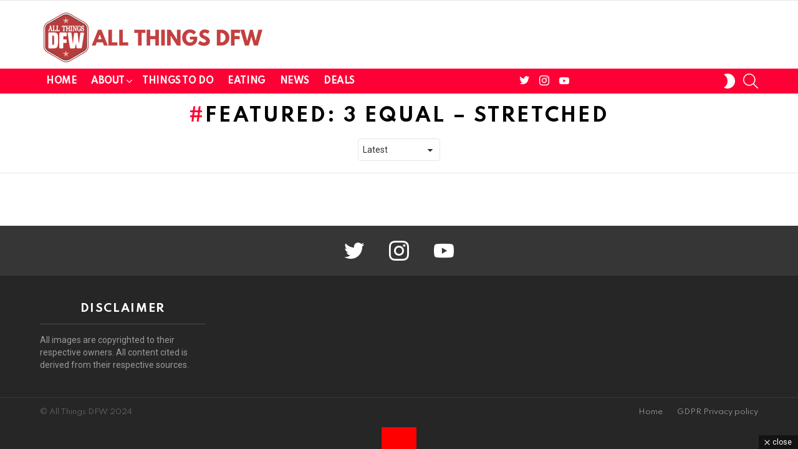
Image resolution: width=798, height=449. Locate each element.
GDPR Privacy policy (717, 412)
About (107, 83)
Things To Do (177, 81)
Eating (246, 81)
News (294, 81)
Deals (339, 81)
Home (61, 81)
